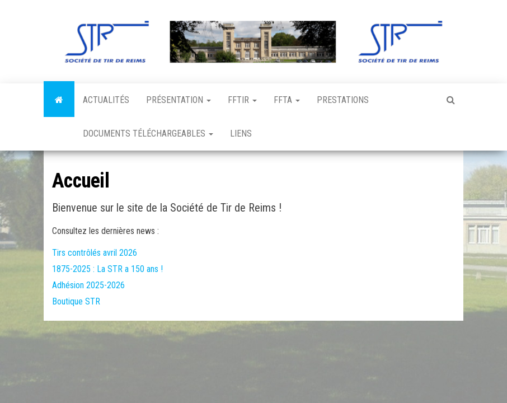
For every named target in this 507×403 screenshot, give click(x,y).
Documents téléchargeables (148, 133)
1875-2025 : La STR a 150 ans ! (107, 269)
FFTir (242, 100)
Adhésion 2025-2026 (88, 285)
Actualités (106, 100)
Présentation (178, 100)
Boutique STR (76, 301)
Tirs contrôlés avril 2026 (94, 252)
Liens (241, 133)
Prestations (343, 100)
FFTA (287, 100)
